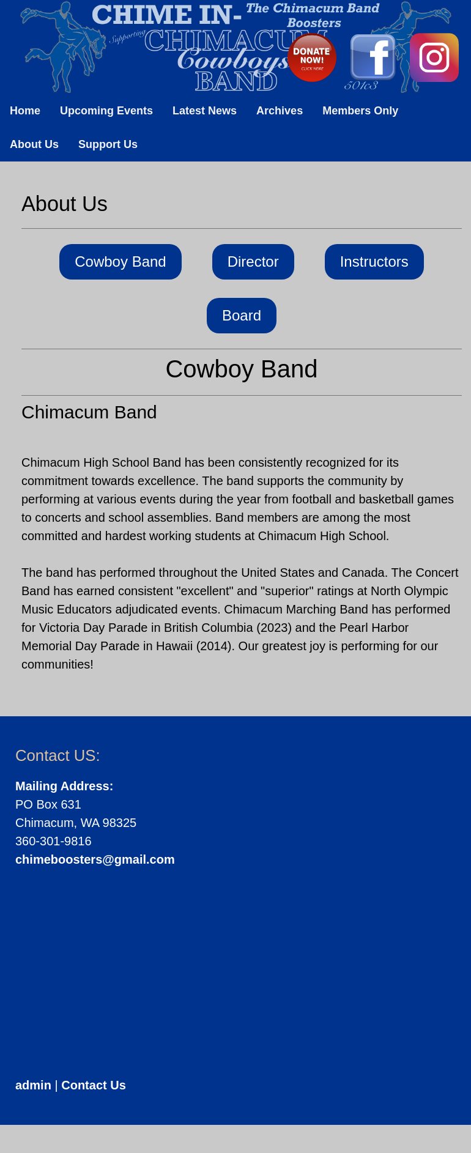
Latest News (204, 111)
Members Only (360, 111)
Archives (279, 111)
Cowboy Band (120, 261)
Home (25, 111)
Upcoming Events (106, 111)
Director (253, 261)
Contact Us (93, 1085)
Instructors (374, 261)
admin (33, 1085)
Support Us (108, 144)
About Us (34, 144)
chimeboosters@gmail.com (95, 859)
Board (241, 315)
